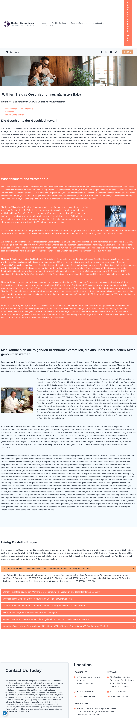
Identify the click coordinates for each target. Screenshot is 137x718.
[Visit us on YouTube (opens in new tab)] (111, 52)
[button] (45, 23)
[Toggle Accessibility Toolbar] (4, 713)
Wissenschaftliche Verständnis (19, 109)
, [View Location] (123, 682)
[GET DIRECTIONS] (85, 696)
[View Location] (75, 677)
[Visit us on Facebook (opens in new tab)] (101, 52)
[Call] (84, 691)
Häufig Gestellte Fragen (16, 115)
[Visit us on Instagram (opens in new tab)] (106, 52)
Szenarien (9, 112)
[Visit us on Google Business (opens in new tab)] (116, 52)
